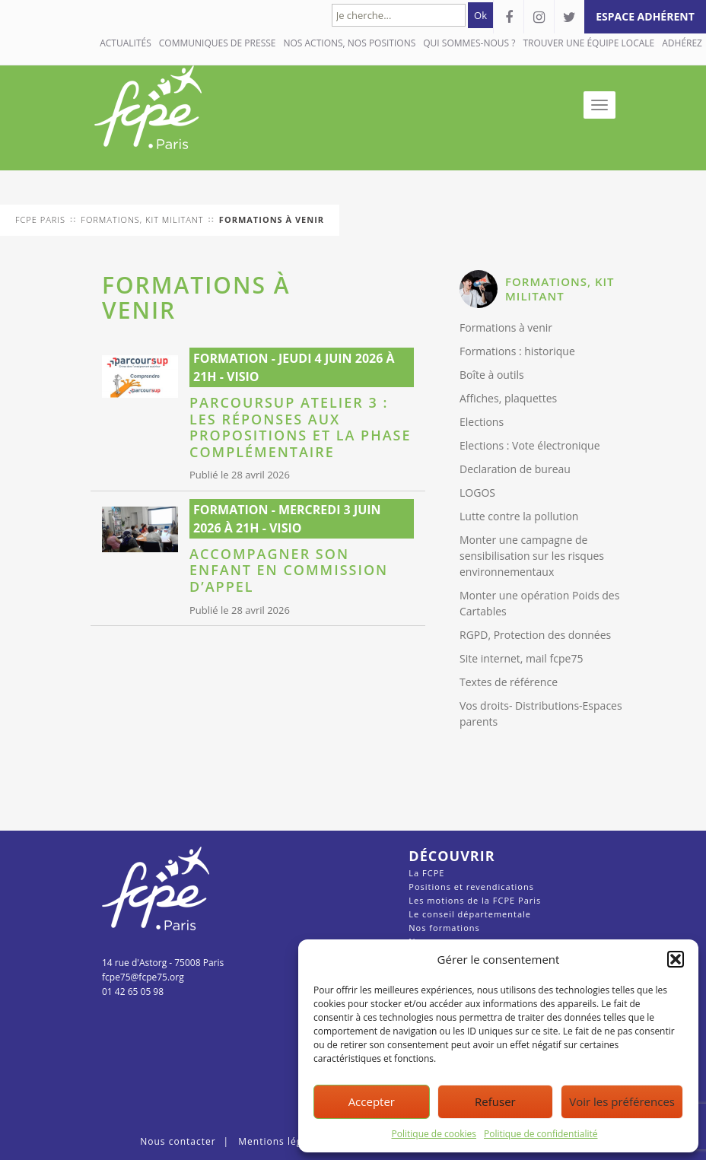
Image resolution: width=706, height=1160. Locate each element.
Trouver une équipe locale (588, 43)
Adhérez (682, 43)
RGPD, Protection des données (535, 635)
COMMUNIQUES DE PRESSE (217, 43)
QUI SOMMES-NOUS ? (469, 43)
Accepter (371, 1101)
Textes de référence (509, 682)
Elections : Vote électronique (530, 445)
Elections (482, 422)
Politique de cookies (434, 1133)
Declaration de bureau (515, 469)
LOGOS (477, 492)
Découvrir (452, 856)
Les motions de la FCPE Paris (475, 900)
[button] (675, 959)
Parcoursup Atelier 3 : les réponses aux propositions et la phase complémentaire (300, 427)
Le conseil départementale (470, 914)
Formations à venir (506, 327)
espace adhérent (645, 16)
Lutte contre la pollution (519, 516)
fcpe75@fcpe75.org (143, 977)
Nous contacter (177, 1141)
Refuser (495, 1101)
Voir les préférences (622, 1101)
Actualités (125, 43)
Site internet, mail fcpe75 (521, 658)
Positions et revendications (471, 886)
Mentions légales (280, 1141)
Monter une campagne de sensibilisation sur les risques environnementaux (532, 555)
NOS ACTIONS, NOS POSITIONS (349, 43)
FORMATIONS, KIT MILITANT (560, 289)
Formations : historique (517, 351)
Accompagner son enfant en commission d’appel (288, 571)
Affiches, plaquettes (508, 398)
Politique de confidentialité (540, 1133)
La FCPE (426, 873)
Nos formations (444, 927)
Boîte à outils (492, 374)
